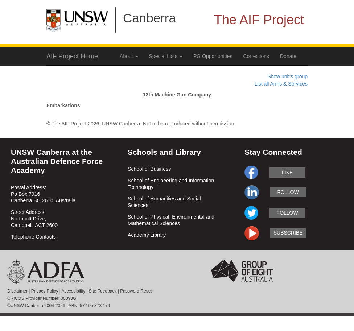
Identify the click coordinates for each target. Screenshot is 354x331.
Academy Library (147, 235)
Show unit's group (287, 76)
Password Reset (136, 291)
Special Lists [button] (165, 56)
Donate (288, 56)
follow (288, 192)
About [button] (129, 56)
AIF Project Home (72, 56)
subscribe (288, 233)
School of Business (149, 169)
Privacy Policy (44, 291)
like (287, 172)
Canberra (149, 18)
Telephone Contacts (33, 237)
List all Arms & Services (281, 84)
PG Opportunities (212, 56)
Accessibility (73, 291)
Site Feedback (103, 291)
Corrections (256, 56)
